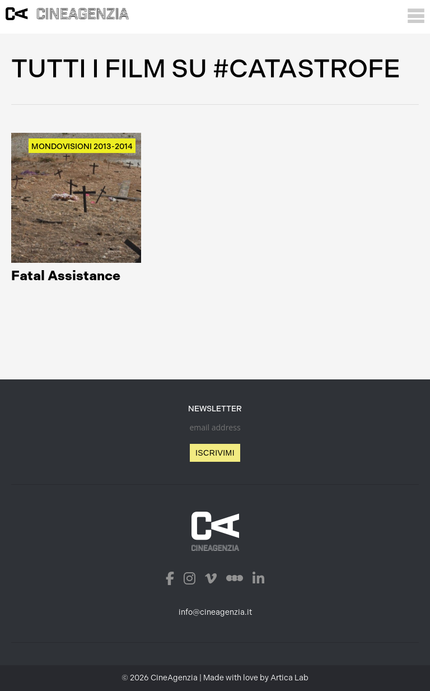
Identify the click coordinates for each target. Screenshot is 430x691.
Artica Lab (289, 678)
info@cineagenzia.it (215, 612)
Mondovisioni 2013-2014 (82, 146)
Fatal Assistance (65, 275)
